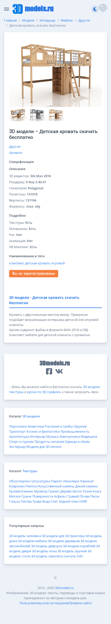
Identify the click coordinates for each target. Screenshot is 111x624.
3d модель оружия (72, 551)
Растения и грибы (59, 426)
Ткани (87, 491)
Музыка (52, 436)
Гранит (53, 491)
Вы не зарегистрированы (33, 273)
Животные (36, 426)
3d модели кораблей (79, 546)
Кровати (15, 152)
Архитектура (19, 436)
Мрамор (41, 491)
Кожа (97, 491)
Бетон (77, 491)
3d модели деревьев (64, 541)
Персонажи (18, 426)
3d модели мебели (32, 541)
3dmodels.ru (64, 587)
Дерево (66, 491)
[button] (103, 9)
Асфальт (60, 496)
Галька (14, 501)
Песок (95, 496)
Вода (46, 501)
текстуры (16, 392)
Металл (15, 496)
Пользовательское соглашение (44, 603)
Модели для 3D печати (43, 446)
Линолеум (71, 481)
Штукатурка (40, 481)
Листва (26, 501)
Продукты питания (49, 441)
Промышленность (75, 431)
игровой (58, 263)
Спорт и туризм (21, 441)
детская (31, 263)
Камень (27, 491)
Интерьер (47, 20)
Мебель (67, 20)
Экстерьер (17, 446)
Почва (85, 496)
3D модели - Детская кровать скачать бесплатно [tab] (44, 300)
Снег (54, 501)
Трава (36, 501)
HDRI (83, 501)
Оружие (80, 426)
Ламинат (87, 481)
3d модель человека (25, 536)
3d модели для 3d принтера (63, 536)
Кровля (14, 491)
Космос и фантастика (43, 431)
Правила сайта (80, 603)
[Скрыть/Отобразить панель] (7, 9)
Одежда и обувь (77, 441)
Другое (84, 20)
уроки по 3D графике (43, 392)
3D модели (91, 386)
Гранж (26, 496)
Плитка (31, 486)
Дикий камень (86, 486)
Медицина (89, 436)
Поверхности (42, 496)
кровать (44, 263)
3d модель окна (44, 551)
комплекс (16, 263)
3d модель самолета (47, 556)
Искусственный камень (55, 486)
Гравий (73, 496)
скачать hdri (73, 556)
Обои (13, 481)
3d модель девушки (46, 546)
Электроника (69, 436)
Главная (10, 20)
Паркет (56, 481)
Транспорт (17, 431)
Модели (28, 20)
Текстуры (30, 471)
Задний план (69, 501)
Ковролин (17, 486)
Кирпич (24, 481)
